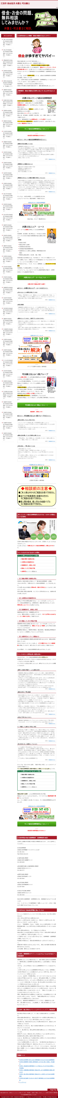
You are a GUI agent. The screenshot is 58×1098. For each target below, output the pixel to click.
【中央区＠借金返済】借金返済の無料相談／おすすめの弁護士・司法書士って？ (8, 270)
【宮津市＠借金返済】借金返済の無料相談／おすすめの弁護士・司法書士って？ (8, 156)
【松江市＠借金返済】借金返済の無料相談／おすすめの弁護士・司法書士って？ (8, 197)
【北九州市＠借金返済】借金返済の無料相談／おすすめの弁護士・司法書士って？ (8, 218)
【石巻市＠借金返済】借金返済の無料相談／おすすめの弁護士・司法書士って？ (8, 353)
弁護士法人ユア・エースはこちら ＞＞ (37, 277)
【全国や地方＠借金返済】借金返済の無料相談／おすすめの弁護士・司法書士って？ (8, 104)
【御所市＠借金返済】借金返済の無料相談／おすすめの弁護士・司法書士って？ (8, 228)
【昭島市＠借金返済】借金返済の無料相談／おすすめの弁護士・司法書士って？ (8, 124)
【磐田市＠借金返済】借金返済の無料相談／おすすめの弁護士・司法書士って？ (8, 249)
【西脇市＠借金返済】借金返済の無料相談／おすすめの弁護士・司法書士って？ (8, 145)
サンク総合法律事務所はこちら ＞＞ (36, 129)
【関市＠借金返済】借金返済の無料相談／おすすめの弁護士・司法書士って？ (8, 83)
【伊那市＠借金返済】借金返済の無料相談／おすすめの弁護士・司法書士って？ (8, 385)
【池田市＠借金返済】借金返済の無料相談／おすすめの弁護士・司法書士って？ (8, 437)
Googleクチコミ (52, 159)
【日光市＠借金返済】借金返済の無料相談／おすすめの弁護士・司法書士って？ (8, 374)
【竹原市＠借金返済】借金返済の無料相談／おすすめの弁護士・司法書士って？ (8, 280)
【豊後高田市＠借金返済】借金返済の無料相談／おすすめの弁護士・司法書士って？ (8, 64)
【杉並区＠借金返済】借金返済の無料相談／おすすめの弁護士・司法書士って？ (8, 239)
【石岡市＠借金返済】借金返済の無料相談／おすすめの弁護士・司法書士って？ (8, 260)
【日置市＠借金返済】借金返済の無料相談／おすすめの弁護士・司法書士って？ (8, 343)
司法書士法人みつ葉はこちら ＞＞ (36, 405)
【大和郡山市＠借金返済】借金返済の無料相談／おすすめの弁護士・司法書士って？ (8, 395)
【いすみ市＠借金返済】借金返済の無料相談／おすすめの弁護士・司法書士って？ (8, 364)
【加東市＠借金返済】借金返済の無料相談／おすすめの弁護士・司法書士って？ (8, 416)
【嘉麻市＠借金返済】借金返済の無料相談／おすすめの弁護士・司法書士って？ (8, 405)
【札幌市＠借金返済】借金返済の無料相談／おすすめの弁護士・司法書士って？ (8, 426)
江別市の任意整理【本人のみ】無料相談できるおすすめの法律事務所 (36, 1059)
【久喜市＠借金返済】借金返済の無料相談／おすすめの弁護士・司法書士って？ (8, 135)
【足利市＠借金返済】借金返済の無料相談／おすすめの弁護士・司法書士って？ (8, 176)
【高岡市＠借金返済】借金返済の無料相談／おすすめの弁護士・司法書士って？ (8, 114)
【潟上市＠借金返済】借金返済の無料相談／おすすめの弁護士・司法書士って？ (8, 53)
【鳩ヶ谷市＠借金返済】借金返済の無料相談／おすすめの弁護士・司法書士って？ (8, 43)
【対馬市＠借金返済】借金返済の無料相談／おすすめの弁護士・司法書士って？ (8, 74)
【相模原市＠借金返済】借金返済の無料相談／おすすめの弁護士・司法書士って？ (8, 291)
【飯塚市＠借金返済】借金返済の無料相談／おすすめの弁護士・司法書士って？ (8, 322)
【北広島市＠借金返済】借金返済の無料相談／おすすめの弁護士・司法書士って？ (8, 312)
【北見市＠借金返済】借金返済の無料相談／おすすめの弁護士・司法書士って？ (8, 301)
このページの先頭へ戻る (51, 1090)
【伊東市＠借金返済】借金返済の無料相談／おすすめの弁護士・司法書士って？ (8, 187)
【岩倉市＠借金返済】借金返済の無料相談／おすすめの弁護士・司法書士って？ (8, 166)
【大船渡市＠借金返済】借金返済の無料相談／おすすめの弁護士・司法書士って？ (8, 333)
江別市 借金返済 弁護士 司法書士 (15, 3)
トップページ (22, 1082)
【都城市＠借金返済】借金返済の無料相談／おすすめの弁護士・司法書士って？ (8, 93)
